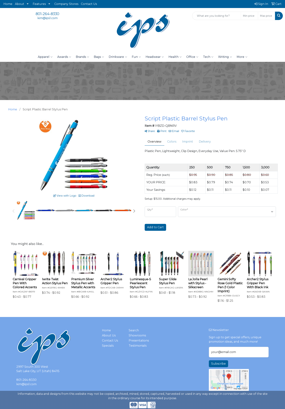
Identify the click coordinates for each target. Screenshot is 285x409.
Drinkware (118, 57)
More (242, 57)
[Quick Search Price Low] (249, 16)
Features (39, 4)
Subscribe (218, 363)
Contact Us (89, 4)
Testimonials (137, 345)
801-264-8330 (47, 14)
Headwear (155, 57)
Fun (136, 57)
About (19, 4)
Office (192, 57)
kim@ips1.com (47, 18)
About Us (109, 335)
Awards (64, 57)
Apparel (45, 57)
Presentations (139, 340)
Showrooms (137, 335)
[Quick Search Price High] (266, 16)
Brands (82, 57)
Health (175, 57)
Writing (225, 57)
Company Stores (66, 4)
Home (7, 4)
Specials (108, 345)
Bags (99, 57)
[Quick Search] (216, 16)
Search (134, 330)
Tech (208, 57)
